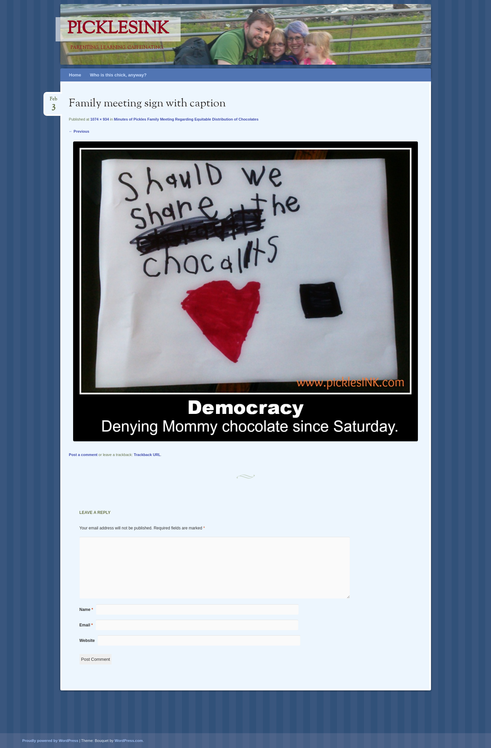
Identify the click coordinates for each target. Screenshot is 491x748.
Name (86, 609)
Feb (53, 101)
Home (75, 74)
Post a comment (83, 455)
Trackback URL (147, 455)
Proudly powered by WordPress (50, 741)
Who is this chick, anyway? (118, 74)
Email (86, 625)
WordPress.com (129, 741)
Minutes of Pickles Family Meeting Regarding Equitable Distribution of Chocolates (186, 119)
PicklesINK (118, 29)
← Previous (79, 131)
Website (87, 640)
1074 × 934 (99, 119)
